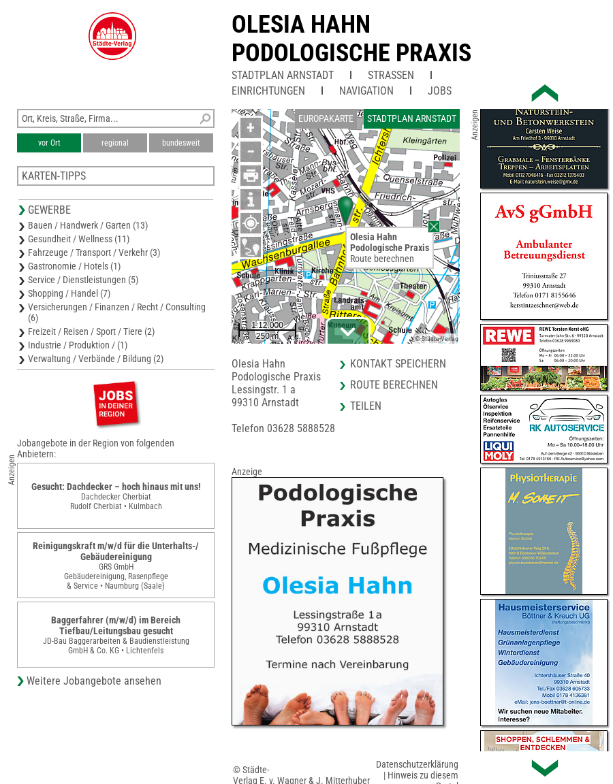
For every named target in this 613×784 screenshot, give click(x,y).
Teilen (365, 405)
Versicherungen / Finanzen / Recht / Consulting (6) (117, 312)
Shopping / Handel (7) (69, 293)
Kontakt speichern (398, 363)
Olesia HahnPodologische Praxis (351, 38)
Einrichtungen (268, 90)
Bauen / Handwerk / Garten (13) (88, 225)
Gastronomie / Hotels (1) (74, 266)
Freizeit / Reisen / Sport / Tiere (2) (91, 331)
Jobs (440, 90)
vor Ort (49, 143)
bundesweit (181, 143)
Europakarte (325, 118)
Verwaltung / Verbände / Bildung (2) (95, 358)
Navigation (366, 90)
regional (115, 143)
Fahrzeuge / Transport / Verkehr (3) (94, 252)
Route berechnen (382, 258)
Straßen (391, 75)
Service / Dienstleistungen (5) (83, 279)
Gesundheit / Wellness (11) (78, 238)
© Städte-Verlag (436, 338)
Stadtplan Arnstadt (283, 75)
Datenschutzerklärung (417, 764)
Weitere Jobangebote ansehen (94, 680)
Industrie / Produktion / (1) (77, 345)
